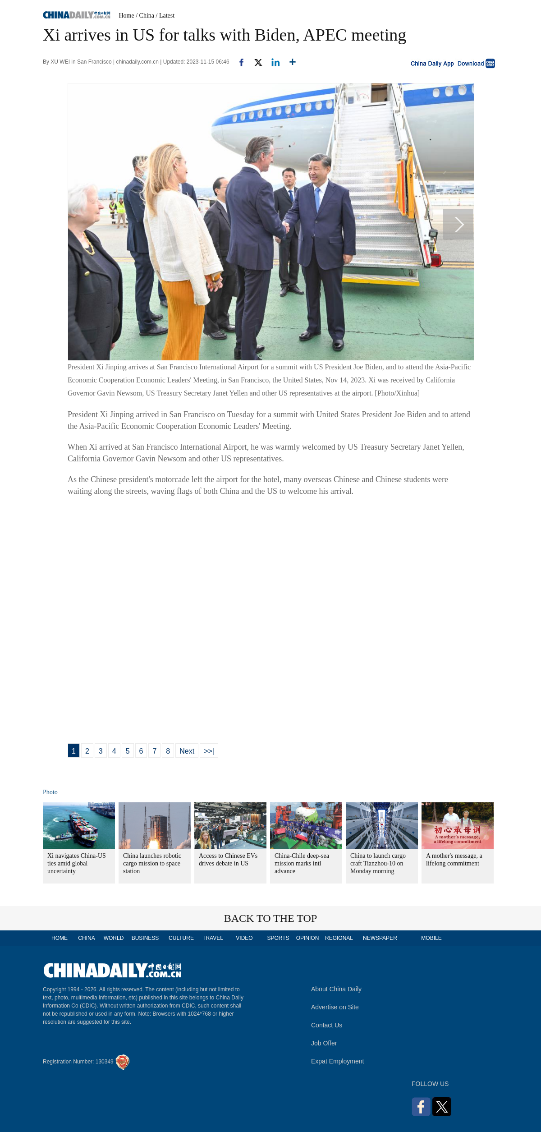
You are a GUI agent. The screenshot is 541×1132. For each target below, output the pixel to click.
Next (186, 751)
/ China (145, 15)
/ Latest (165, 15)
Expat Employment (337, 1061)
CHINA (86, 938)
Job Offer (324, 1043)
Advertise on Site (335, 1007)
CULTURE (181, 938)
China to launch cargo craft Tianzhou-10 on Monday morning (378, 863)
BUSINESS (145, 938)
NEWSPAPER (379, 938)
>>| (209, 751)
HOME (59, 938)
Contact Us (326, 1025)
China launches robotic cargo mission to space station (152, 863)
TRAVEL (212, 938)
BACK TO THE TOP (270, 918)
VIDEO (244, 938)
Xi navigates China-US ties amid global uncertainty (76, 863)
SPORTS (278, 938)
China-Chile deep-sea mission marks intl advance (302, 863)
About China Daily (336, 989)
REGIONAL (339, 938)
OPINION (307, 938)
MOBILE (431, 938)
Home (126, 15)
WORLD (114, 938)
